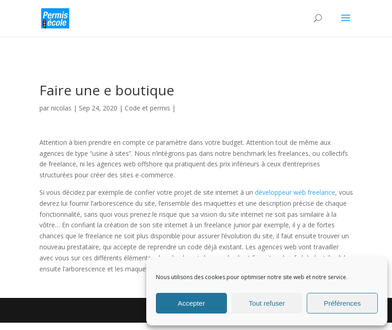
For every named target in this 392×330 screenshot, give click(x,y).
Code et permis (147, 108)
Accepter (191, 303)
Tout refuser (266, 303)
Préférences (342, 303)
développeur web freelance (295, 192)
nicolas (61, 108)
